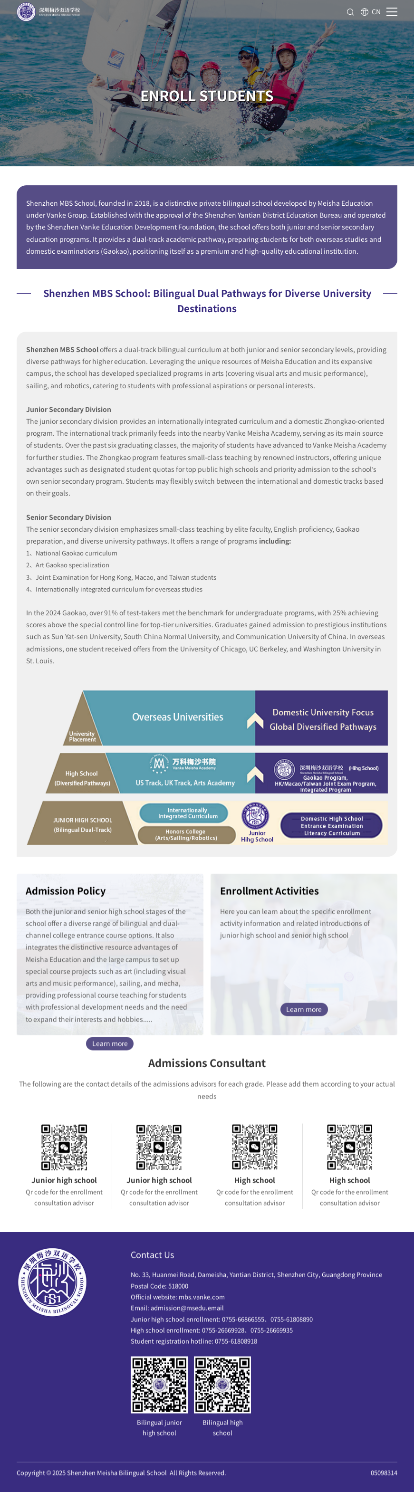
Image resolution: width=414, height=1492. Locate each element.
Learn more (110, 1047)
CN (370, 12)
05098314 (384, 1476)
